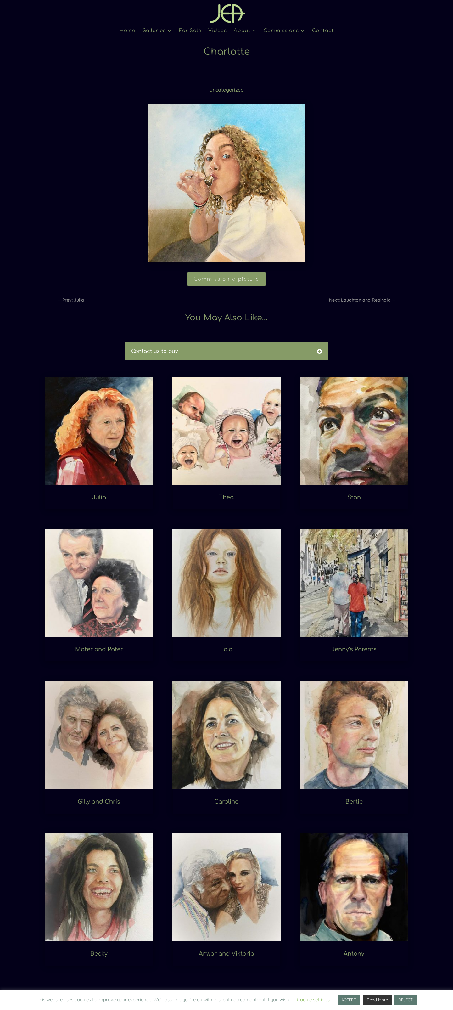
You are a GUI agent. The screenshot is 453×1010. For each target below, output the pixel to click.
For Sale (190, 31)
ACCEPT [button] (348, 999)
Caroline (226, 801)
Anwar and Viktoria (226, 954)
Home (127, 31)
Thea (226, 497)
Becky (99, 954)
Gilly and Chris (99, 801)
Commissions (281, 31)
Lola (226, 649)
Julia (99, 497)
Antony (354, 954)
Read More (377, 999)
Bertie (354, 801)
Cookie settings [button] (313, 999)
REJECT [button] (405, 999)
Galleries (154, 31)
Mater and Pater (99, 649)
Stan (354, 497)
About (242, 31)
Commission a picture (226, 278)
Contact (323, 31)
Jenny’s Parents (354, 649)
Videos (217, 31)
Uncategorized (226, 90)
